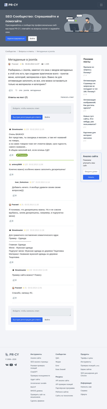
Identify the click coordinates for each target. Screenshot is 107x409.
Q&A (57, 358)
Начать (91, 177)
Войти (32, 38)
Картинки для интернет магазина (89, 135)
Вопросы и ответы (26, 51)
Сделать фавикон (37, 401)
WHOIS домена (36, 391)
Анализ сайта (90, 156)
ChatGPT (34, 372)
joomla (26, 90)
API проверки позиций (64, 384)
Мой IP (33, 387)
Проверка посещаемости (40, 376)
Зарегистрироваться (15, 38)
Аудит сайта (35, 379)
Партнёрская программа (65, 388)
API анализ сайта (62, 381)
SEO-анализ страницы (39, 362)
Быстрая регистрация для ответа (27, 117)
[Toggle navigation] (101, 5)
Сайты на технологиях (64, 396)
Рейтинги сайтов (62, 392)
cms (20, 90)
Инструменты (86, 362)
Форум (58, 362)
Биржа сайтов (86, 369)
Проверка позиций (90, 366)
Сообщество (10, 51)
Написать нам (86, 387)
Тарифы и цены (87, 358)
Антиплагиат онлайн (38, 383)
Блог (57, 366)
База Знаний (60, 369)
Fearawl (15, 64)
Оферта (84, 394)
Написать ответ (67, 97)
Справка (84, 391)
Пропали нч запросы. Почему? (88, 70)
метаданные (35, 90)
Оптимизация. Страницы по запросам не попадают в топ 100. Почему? (90, 86)
